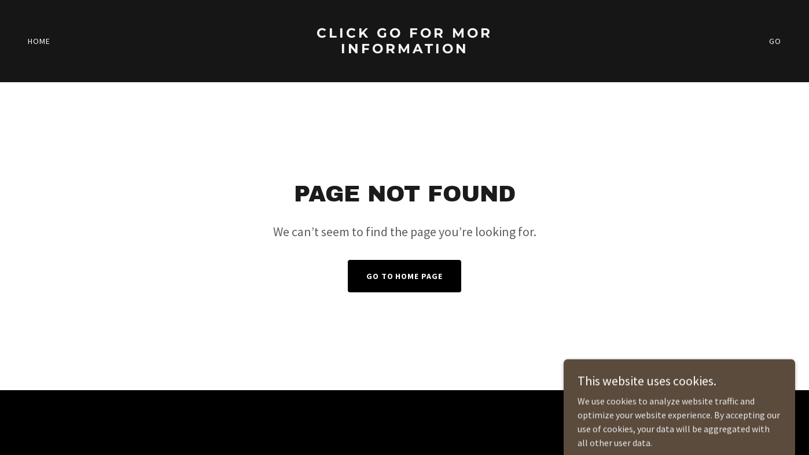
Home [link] (39, 41)
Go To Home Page (404, 276)
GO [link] (775, 41)
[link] (404, 66)
